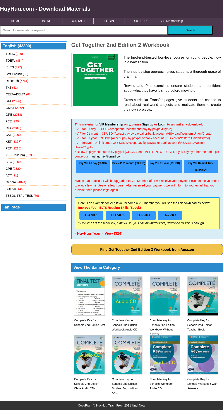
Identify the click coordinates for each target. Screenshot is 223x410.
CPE (14, 168)
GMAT (15, 108)
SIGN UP (140, 21)
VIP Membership (171, 21)
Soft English (17, 74)
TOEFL (14, 60)
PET (13, 148)
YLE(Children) (20, 155)
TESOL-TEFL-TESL (22, 195)
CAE (14, 135)
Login (162, 124)
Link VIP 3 (143, 215)
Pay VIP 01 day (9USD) (93, 163)
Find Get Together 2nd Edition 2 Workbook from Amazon (147, 249)
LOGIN (109, 21)
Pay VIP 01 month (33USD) (128, 163)
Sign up (147, 124)
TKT (12, 87)
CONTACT (78, 21)
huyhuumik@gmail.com (106, 156)
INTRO (46, 21)
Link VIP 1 (91, 215)
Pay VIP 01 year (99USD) (165, 163)
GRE (14, 114)
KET (13, 141)
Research (17, 81)
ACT (12, 175)
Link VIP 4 (170, 215)
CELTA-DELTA (19, 94)
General (16, 182)
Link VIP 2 (117, 215)
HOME (15, 21)
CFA (13, 128)
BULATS (15, 189)
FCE (13, 121)
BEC (14, 162)
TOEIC (14, 54)
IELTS (14, 67)
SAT (13, 101)
